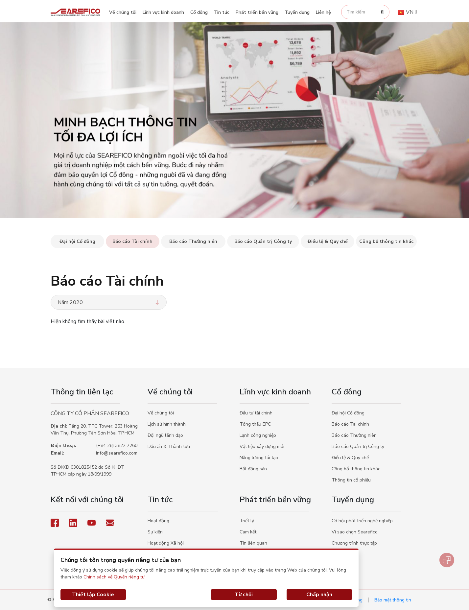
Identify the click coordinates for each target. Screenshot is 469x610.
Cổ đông (199, 12)
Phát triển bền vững (257, 12)
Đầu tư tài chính (256, 413)
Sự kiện (155, 532)
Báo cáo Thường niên (354, 435)
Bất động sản (253, 469)
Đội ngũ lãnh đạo (165, 435)
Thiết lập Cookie (93, 594)
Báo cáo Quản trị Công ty (358, 446)
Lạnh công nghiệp (258, 435)
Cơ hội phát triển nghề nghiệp (362, 521)
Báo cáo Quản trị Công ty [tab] (263, 241)
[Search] (382, 12)
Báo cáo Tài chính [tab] (132, 241)
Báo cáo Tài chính (350, 424)
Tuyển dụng (297, 12)
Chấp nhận (319, 594)
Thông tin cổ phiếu (351, 480)
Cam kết (248, 532)
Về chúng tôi (122, 12)
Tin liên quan (253, 543)
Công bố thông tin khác (356, 469)
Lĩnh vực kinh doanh (163, 12)
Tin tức (221, 12)
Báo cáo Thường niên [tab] (193, 241)
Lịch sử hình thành (167, 424)
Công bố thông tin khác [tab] (386, 241)
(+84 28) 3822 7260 (116, 445)
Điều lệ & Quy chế (350, 458)
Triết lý (247, 521)
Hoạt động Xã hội (166, 543)
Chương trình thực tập (354, 543)
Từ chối (244, 594)
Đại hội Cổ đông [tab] (77, 241)
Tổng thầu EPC (255, 424)
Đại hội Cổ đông (348, 413)
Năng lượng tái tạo (259, 458)
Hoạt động (158, 521)
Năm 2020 (109, 302)
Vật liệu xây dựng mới (262, 446)
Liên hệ (323, 12)
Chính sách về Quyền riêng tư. (114, 577)
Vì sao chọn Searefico (355, 532)
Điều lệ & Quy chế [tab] (328, 241)
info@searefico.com (116, 453)
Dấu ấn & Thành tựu (169, 446)
